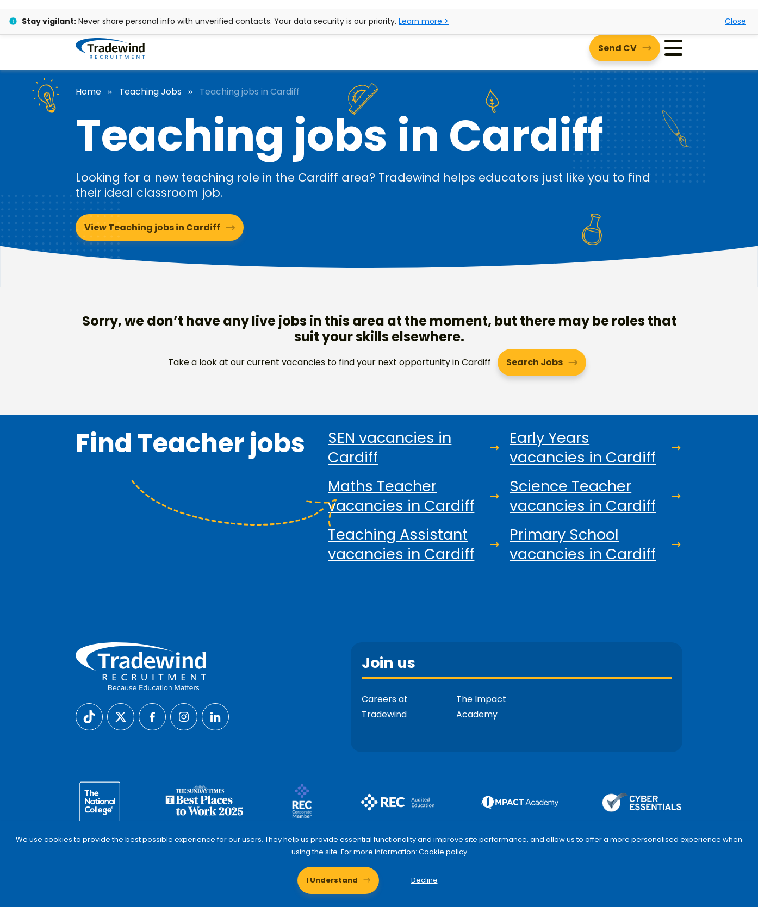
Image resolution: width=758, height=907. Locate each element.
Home (88, 91)
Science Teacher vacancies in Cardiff (583, 496)
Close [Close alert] (735, 21)
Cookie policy (443, 852)
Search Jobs (534, 362)
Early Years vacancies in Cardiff (583, 447)
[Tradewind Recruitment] (110, 47)
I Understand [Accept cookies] (332, 880)
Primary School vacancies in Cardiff (583, 544)
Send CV (617, 48)
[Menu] (673, 48)
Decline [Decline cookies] (424, 880)
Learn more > (424, 21)
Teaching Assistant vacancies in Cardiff (401, 544)
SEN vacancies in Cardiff (389, 447)
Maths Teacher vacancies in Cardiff (401, 496)
